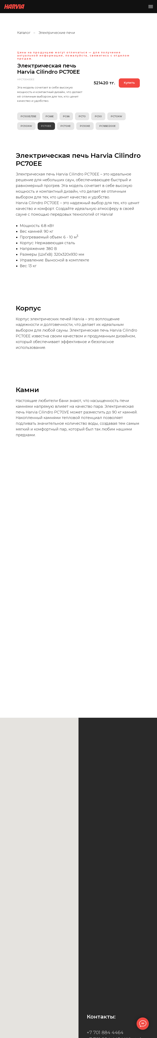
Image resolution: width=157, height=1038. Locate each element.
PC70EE (47, 126)
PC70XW (120, 116)
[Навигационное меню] (150, 6)
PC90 (101, 116)
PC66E (51, 116)
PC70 (84, 116)
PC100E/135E (29, 116)
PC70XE (67, 126)
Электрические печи (57, 33)
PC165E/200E (110, 126)
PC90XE (87, 126)
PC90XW (26, 126)
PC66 (68, 116)
